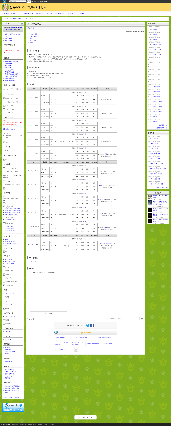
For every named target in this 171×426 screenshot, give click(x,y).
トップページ (6, 13)
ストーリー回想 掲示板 (11, 61)
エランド (156, 71)
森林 (84, 221)
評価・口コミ (17, 13)
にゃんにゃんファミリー (107, 244)
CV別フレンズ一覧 (10, 263)
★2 (28, 57)
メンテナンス (8, 347)
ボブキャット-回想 (155, 159)
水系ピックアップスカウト (12, 210)
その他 (7, 354)
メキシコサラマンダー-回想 (158, 169)
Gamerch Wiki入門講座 (11, 386)
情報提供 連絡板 (9, 72)
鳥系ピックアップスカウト (12, 208)
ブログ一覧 (70, 13)
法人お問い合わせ (32, 424)
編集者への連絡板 (10, 80)
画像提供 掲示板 (9, 78)
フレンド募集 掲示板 (11, 76)
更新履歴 (26, 13)
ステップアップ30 (10, 226)
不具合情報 (8, 349)
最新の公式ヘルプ (8, 129)
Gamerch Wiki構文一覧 (11, 388)
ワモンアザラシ (158, 101)
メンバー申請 (80, 13)
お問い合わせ (23, 424)
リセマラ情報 (8, 40)
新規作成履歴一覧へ (162, 187)
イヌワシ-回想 (154, 148)
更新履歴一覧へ (163, 125)
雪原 (84, 207)
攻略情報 (31, 42)
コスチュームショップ (11, 243)
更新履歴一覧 (8, 362)
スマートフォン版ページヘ (85, 417)
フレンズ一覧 (8, 259)
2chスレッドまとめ (10, 372)
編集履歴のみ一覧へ (162, 128)
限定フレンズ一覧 (10, 261)
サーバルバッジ (31, 262)
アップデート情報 (10, 351)
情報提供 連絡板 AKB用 (11, 74)
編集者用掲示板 (9, 374)
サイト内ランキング (38, 13)
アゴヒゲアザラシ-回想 (156, 164)
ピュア (101, 171)
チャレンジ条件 (32, 34)
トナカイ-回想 (154, 143)
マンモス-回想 (154, 138)
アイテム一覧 (8, 305)
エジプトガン (157, 44)
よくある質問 (9, 70)
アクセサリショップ (10, 241)
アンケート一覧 (59, 13)
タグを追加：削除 (37, 28)
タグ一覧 (49, 13)
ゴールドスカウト (10, 219)
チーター (156, 59)
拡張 (6, 245)
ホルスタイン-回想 (155, 154)
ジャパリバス (8, 331)
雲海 (84, 193)
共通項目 (7, 378)
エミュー (156, 29)
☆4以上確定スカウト (11, 214)
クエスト (31, 38)
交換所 (7, 239)
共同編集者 (13, 28)
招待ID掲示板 (8, 63)
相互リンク (11, 30)
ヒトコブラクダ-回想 (156, 174)
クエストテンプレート (11, 376)
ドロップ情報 (32, 40)
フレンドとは (8, 339)
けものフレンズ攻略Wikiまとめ (28, 7)
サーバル (156, 116)
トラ (33, 61)
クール (101, 213)
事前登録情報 (8, 38)
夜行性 (101, 185)
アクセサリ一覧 (9, 293)
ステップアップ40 (10, 228)
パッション (101, 199)
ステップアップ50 (10, 231)
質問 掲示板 (8, 68)
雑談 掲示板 (8, 65)
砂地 (84, 179)
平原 (84, 92)
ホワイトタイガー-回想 (156, 184)
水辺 (84, 165)
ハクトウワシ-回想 (155, 179)
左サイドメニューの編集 (10, 398)
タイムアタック (32, 36)
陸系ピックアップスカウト (12, 212)
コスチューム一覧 (10, 316)
